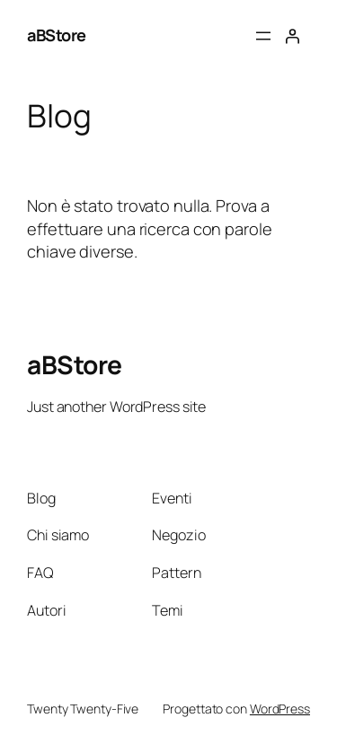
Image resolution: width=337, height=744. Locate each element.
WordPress (280, 708)
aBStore (56, 35)
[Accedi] (292, 36)
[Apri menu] (263, 36)
